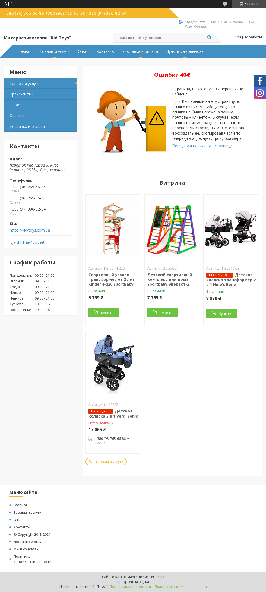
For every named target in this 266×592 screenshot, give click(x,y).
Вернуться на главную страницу (202, 145)
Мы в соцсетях (26, 549)
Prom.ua (157, 577)
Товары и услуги (55, 51)
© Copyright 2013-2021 (32, 534)
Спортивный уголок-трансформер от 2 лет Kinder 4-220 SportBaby (111, 279)
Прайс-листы (21, 94)
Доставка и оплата (140, 51)
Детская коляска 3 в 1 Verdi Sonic (113, 413)
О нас (83, 51)
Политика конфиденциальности (33, 559)
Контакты (105, 51)
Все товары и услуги (106, 461)
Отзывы (17, 115)
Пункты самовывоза (185, 51)
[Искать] (209, 38)
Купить (107, 312)
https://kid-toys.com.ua (30, 230)
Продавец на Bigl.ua (133, 581)
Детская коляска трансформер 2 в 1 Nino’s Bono (231, 279)
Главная (23, 51)
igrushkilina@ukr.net (27, 242)
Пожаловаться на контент (130, 586)
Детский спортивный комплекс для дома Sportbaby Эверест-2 (169, 279)
